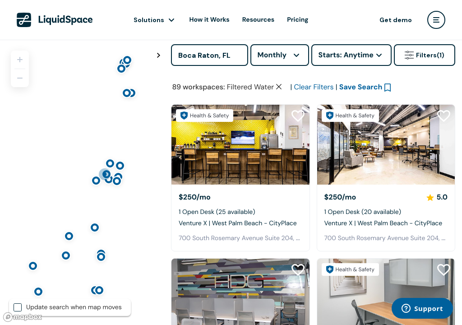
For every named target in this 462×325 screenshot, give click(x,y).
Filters (424, 55)
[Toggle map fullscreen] (158, 55)
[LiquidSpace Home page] (55, 20)
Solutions (149, 20)
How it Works (209, 20)
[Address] (209, 55)
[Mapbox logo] (22, 317)
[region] (82, 182)
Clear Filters (313, 87)
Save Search (361, 87)
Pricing (297, 20)
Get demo (395, 20)
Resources (258, 20)
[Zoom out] (20, 78)
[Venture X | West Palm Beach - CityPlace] (240, 145)
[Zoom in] (20, 60)
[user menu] (436, 20)
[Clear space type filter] (279, 86)
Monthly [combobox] (272, 55)
